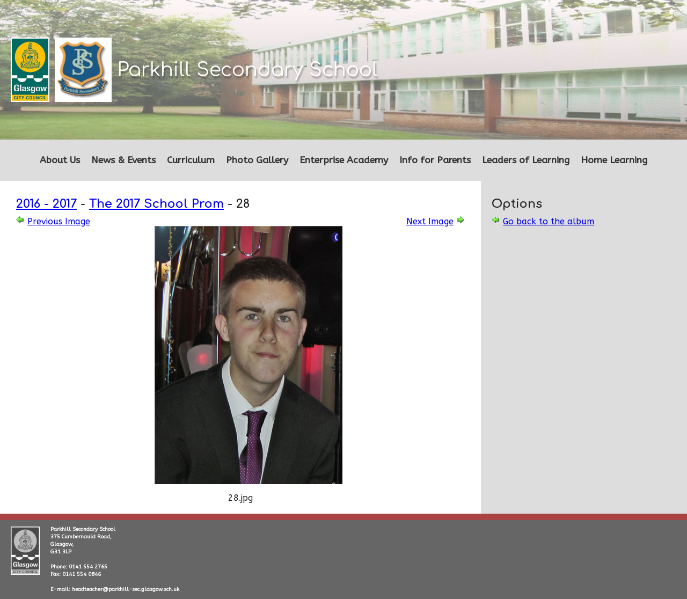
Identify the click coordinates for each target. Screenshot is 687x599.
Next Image (430, 221)
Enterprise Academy (343, 160)
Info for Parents (435, 160)
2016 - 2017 (46, 203)
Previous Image (58, 221)
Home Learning (614, 160)
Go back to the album (548, 221)
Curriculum (191, 160)
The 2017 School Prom (156, 203)
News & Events (123, 160)
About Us (60, 160)
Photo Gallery (257, 160)
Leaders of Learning (525, 160)
